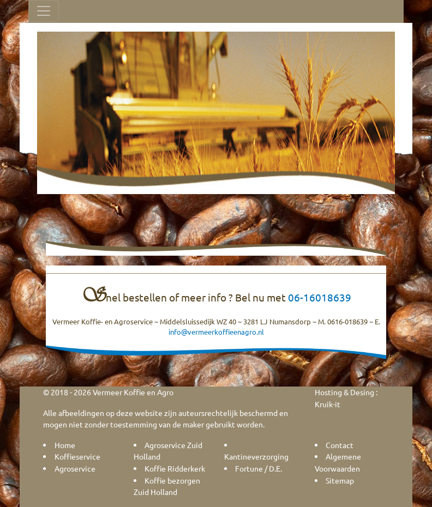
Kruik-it (327, 404)
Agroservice (75, 468)
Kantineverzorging (256, 456)
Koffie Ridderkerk (175, 468)
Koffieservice (77, 456)
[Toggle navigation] (43, 11)
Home (65, 445)
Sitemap (340, 480)
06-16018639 (319, 297)
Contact (339, 445)
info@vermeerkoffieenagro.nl (216, 331)
